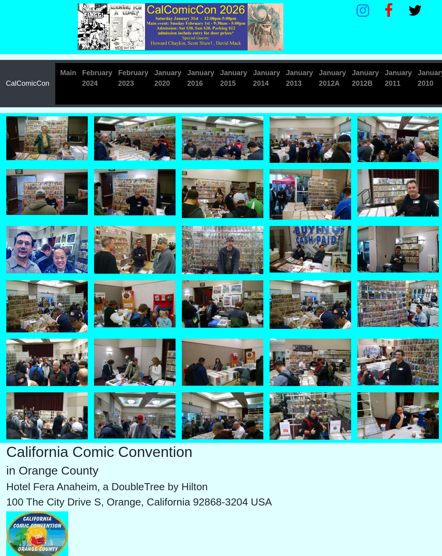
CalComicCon (27, 83)
